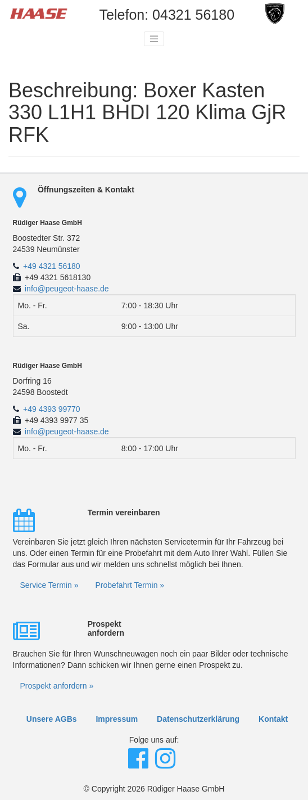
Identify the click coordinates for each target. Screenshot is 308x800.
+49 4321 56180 (51, 266)
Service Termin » (49, 585)
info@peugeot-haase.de (67, 288)
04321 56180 (193, 15)
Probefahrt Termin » (129, 585)
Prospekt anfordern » (57, 685)
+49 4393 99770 (51, 409)
